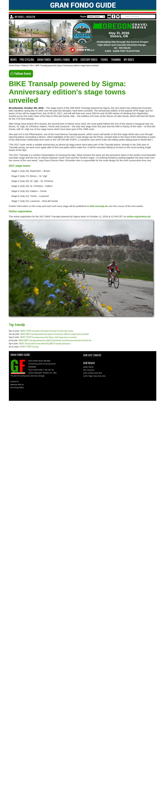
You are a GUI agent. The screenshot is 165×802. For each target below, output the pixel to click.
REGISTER (30, 17)
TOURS (104, 59)
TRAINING (116, 59)
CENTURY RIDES (88, 59)
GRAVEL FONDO (62, 59)
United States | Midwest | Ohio (21, 65)
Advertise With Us (17, 384)
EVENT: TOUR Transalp (29, 346)
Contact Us (14, 381)
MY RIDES (19, 17)
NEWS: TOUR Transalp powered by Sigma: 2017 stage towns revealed (48, 337)
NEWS (13, 59)
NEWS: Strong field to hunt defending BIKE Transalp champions (45, 343)
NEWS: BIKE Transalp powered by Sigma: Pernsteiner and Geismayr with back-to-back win (55, 340)
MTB (75, 59)
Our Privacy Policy (17, 387)
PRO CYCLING (27, 59)
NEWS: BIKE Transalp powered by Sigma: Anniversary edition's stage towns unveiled (54, 334)
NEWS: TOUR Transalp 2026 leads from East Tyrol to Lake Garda (46, 331)
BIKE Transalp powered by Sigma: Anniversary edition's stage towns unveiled (67, 65)
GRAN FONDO (44, 59)
